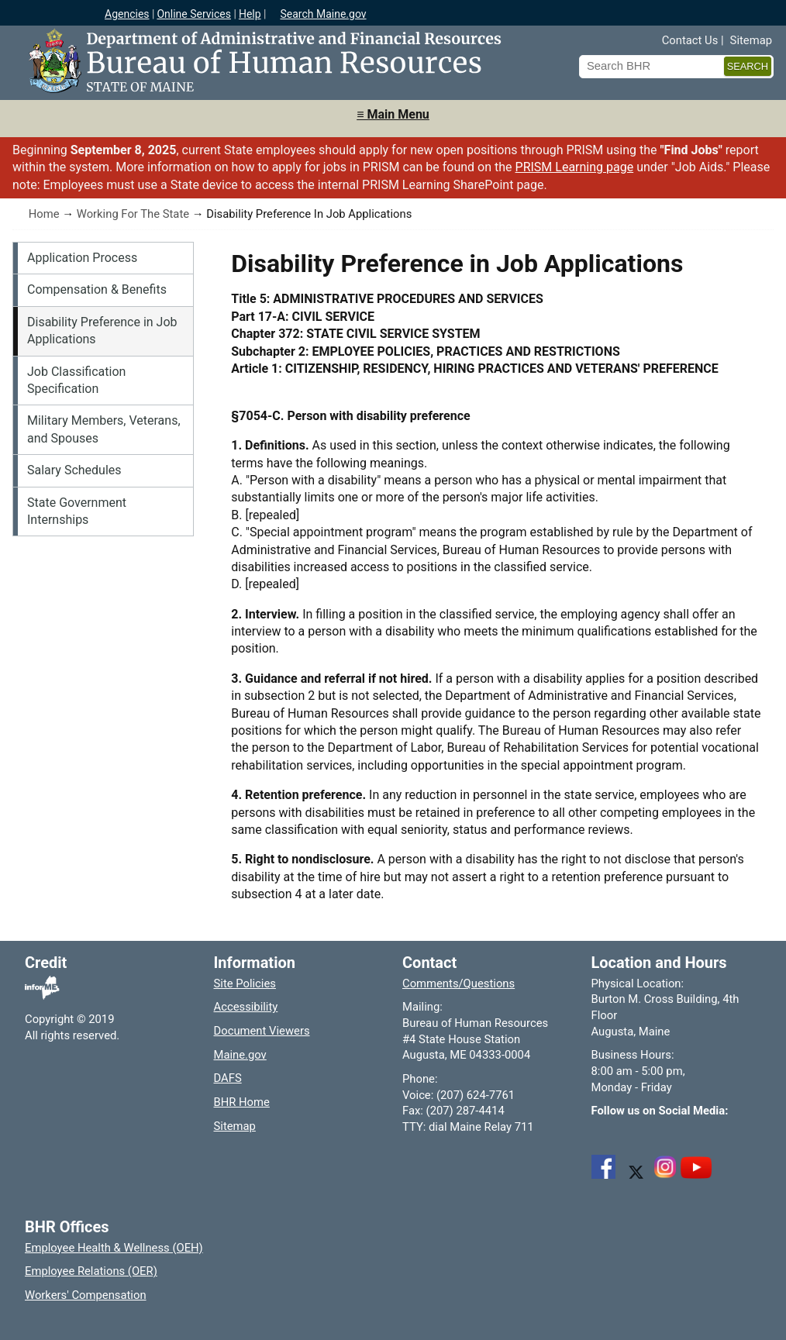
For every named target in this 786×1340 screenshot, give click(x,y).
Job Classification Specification (76, 380)
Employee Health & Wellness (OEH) (114, 1248)
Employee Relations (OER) (91, 1271)
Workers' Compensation (86, 1295)
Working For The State (133, 214)
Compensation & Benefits (97, 289)
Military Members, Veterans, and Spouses (104, 429)
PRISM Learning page (574, 167)
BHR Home (242, 1102)
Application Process (82, 257)
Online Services (194, 14)
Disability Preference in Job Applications (102, 330)
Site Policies (245, 983)
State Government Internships (76, 511)
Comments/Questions (458, 983)
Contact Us (690, 40)
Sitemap (751, 40)
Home (44, 214)
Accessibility (246, 1007)
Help (250, 14)
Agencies (127, 14)
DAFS (228, 1078)
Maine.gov (240, 1055)
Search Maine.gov (323, 14)
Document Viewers (262, 1031)
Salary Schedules (74, 470)
